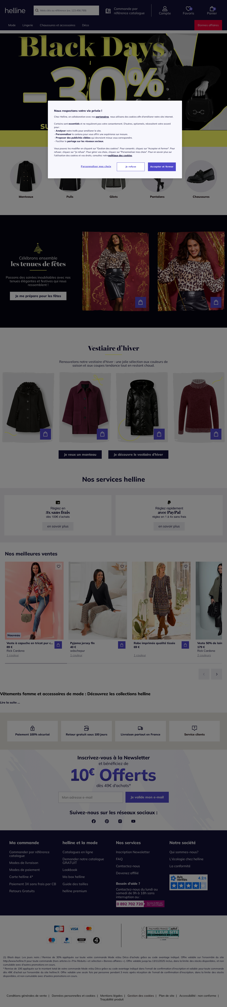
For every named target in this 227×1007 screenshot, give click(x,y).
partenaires (102, 116)
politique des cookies (120, 155)
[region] (115, 139)
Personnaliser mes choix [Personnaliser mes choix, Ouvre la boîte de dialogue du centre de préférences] (96, 166)
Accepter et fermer (162, 166)
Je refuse (130, 166)
